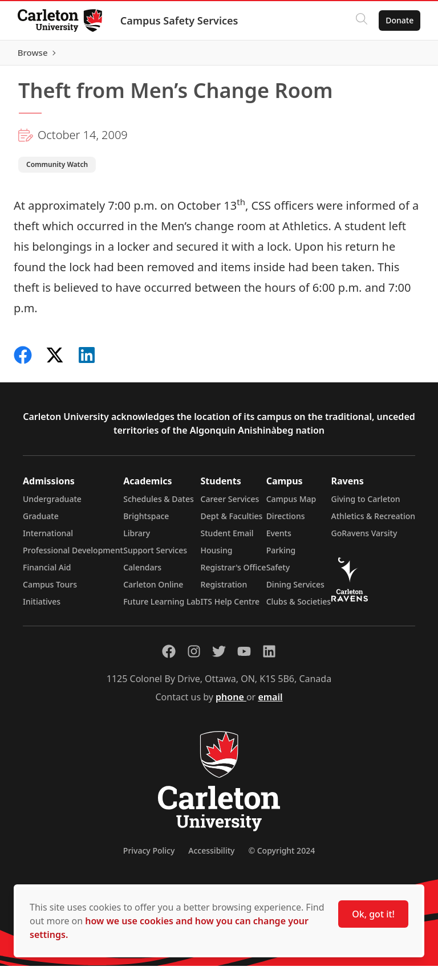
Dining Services (295, 589)
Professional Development (73, 555)
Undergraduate (52, 504)
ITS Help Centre (230, 606)
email (270, 702)
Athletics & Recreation (373, 521)
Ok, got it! (373, 914)
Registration (224, 589)
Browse (398, 55)
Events (278, 538)
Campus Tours (50, 589)
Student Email (227, 538)
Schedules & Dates (158, 504)
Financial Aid (47, 572)
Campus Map (291, 504)
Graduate (41, 521)
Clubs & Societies (298, 606)
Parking (281, 555)
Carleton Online (153, 589)
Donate (399, 20)
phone (231, 702)
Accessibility (211, 855)
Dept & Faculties (232, 521)
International (48, 538)
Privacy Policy (149, 855)
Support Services (155, 555)
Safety (278, 572)
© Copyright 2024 (281, 855)
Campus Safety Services (180, 20)
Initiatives (41, 606)
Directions (285, 521)
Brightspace (146, 521)
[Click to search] (361, 20)
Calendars (142, 572)
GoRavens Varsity (364, 538)
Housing (217, 555)
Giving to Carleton (365, 504)
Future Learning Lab (161, 606)
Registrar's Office (233, 572)
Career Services (230, 504)
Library (136, 538)
